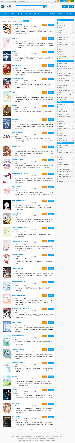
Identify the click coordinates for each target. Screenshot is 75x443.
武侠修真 (20, 13)
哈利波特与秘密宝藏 (63, 85)
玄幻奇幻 (12, 13)
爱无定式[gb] (15, 38)
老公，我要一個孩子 (63, 66)
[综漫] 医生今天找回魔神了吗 (18, 281)
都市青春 (28, 13)
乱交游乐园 (61, 42)
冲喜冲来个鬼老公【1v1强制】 (65, 94)
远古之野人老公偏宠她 (17, 24)
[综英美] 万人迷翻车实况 (17, 268)
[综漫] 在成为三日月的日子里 (18, 362)
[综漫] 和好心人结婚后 (17, 214)
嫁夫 (60, 82)
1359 (52, 429)
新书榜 (65, 1)
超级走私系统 (61, 87)
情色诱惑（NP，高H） (63, 39)
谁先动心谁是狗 (15, 403)
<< (14, 429)
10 (39, 429)
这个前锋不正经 (62, 78)
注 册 (71, 6)
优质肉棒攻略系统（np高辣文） (65, 35)
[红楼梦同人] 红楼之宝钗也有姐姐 (20, 241)
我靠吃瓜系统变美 (16, 146)
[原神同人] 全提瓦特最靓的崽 (18, 295)
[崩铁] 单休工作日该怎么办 (18, 187)
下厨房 (37, 9)
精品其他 (68, 13)
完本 (58, 1)
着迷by (60, 46)
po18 (16, 1)
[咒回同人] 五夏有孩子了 (17, 322)
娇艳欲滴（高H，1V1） (63, 54)
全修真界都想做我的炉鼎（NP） (65, 90)
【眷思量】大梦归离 (63, 63)
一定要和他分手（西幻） (64, 140)
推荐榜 (72, 1)
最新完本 (25, 21)
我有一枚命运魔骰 (16, 417)
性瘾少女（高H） (62, 58)
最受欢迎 (9, 21)
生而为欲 (61, 51)
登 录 (65, 6)
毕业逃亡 (14, 51)
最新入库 (20, 21)
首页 (5, 13)
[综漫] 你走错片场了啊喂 (17, 159)
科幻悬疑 (36, 13)
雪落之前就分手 (15, 119)
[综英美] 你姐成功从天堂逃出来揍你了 (21, 308)
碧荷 (60, 32)
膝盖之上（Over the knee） (21, 9)
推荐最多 (15, 21)
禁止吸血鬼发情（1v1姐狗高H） (65, 73)
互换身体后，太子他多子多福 (19, 65)
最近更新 (4, 21)
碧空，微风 (14, 376)
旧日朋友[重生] (15, 389)
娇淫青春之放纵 (31, 9)
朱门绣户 (61, 30)
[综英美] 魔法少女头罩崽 (17, 254)
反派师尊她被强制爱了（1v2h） (65, 71)
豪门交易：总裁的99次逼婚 (64, 75)
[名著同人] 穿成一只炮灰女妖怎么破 (20, 227)
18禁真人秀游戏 (62, 104)
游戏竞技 (60, 13)
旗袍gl (60, 92)
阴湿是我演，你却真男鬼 (17, 132)
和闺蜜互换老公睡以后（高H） (65, 128)
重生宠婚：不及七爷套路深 (64, 80)
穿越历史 (44, 13)
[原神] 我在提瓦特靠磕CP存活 (19, 200)
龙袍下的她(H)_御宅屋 (63, 44)
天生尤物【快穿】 (62, 56)
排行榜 (61, 1)
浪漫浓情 (52, 13)
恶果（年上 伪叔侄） (63, 119)
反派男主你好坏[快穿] (63, 37)
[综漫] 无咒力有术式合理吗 (18, 335)
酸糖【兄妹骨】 (62, 107)
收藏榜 (69, 1)
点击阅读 (44, 24)
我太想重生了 (15, 105)
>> (47, 429)
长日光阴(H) (61, 49)
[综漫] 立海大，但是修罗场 (18, 349)
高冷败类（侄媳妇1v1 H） (64, 135)
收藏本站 (25, 1)
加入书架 (51, 24)
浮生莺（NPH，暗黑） (63, 97)
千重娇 (13, 92)
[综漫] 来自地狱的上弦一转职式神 (20, 173)
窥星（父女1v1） (62, 123)
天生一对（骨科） (62, 99)
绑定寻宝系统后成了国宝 (17, 78)
